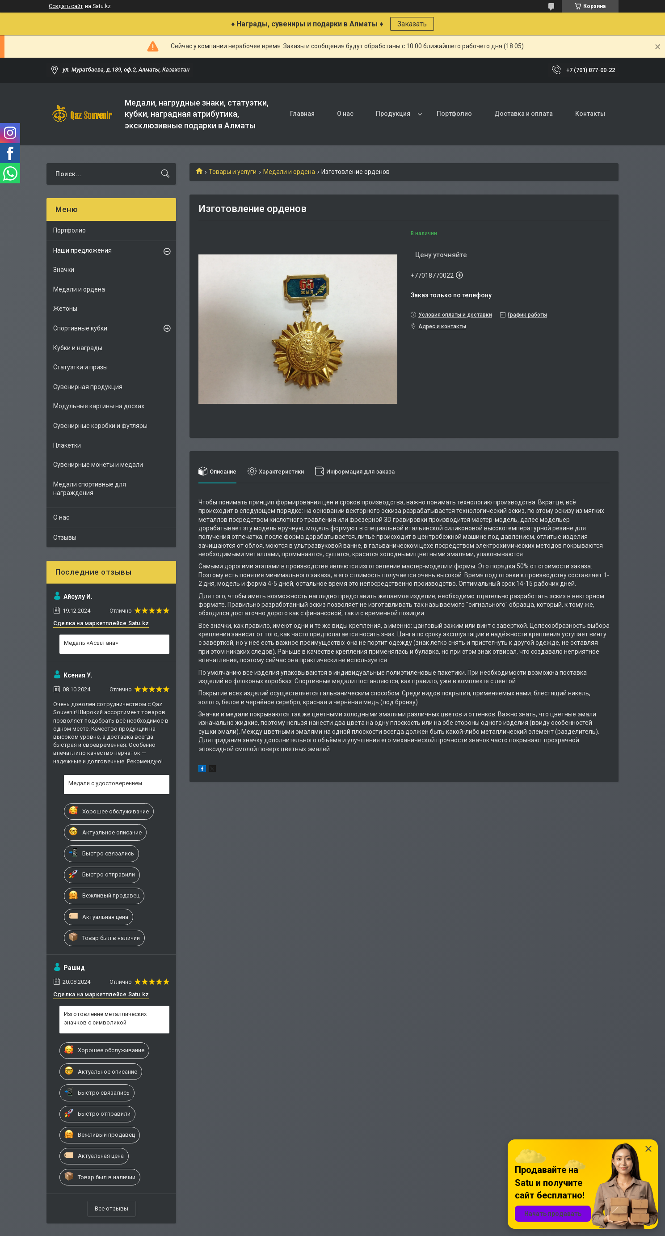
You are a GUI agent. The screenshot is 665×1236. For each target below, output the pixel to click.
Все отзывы (111, 1208)
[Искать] (165, 174)
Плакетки (67, 445)
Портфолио (454, 113)
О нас (345, 113)
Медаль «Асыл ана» (91, 642)
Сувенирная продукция (87, 386)
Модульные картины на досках (98, 406)
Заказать (412, 24)
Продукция (393, 113)
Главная (302, 113)
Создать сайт (66, 6)
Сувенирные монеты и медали (98, 464)
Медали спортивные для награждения (89, 489)
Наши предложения (82, 250)
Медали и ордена (289, 171)
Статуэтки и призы (80, 367)
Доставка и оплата (523, 113)
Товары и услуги (233, 171)
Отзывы (64, 537)
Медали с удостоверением (105, 783)
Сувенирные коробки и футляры (100, 425)
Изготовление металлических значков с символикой (105, 1018)
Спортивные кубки (80, 328)
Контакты (590, 113)
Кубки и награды (77, 347)
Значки (63, 269)
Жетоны (65, 308)
